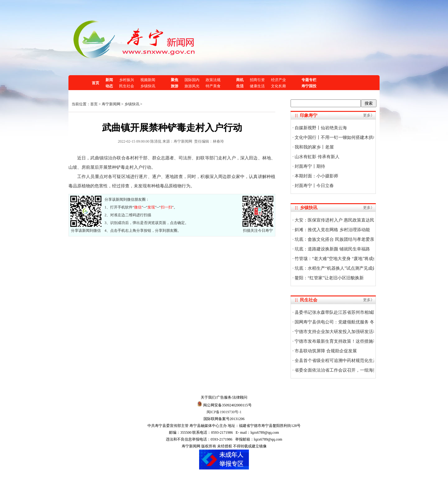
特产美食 (213, 86)
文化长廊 (278, 86)
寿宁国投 (308, 86)
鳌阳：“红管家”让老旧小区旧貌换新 (329, 278)
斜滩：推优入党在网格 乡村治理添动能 (332, 229)
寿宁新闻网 (111, 104)
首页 (95, 83)
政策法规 (213, 80)
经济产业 (278, 80)
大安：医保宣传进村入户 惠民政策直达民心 (336, 220)
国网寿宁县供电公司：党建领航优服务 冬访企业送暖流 (347, 322)
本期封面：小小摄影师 (316, 176)
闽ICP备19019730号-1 (224, 412)
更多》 (368, 115)
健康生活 (257, 86)
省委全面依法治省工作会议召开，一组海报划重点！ (344, 370)
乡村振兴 (126, 80)
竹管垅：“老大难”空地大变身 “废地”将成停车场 (340, 258)
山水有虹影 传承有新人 (316, 156)
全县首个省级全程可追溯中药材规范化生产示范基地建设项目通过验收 (362, 360)
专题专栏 (308, 80)
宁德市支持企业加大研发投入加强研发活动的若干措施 (346, 331)
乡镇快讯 (147, 86)
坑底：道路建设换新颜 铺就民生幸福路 (332, 249)
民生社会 (126, 86)
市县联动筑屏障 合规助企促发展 (325, 351)
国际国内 (191, 80)
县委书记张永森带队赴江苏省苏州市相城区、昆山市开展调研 (353, 312)
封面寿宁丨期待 (309, 166)
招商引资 (257, 80)
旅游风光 (191, 86)
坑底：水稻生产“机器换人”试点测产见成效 (335, 268)
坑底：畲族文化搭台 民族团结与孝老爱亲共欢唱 (340, 239)
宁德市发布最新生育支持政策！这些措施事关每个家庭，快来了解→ (360, 341)
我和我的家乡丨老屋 (314, 147)
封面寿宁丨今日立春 (314, 185)
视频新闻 (147, 80)
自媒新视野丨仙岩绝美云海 (320, 128)
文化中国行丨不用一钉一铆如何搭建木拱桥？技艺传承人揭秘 (353, 137)
